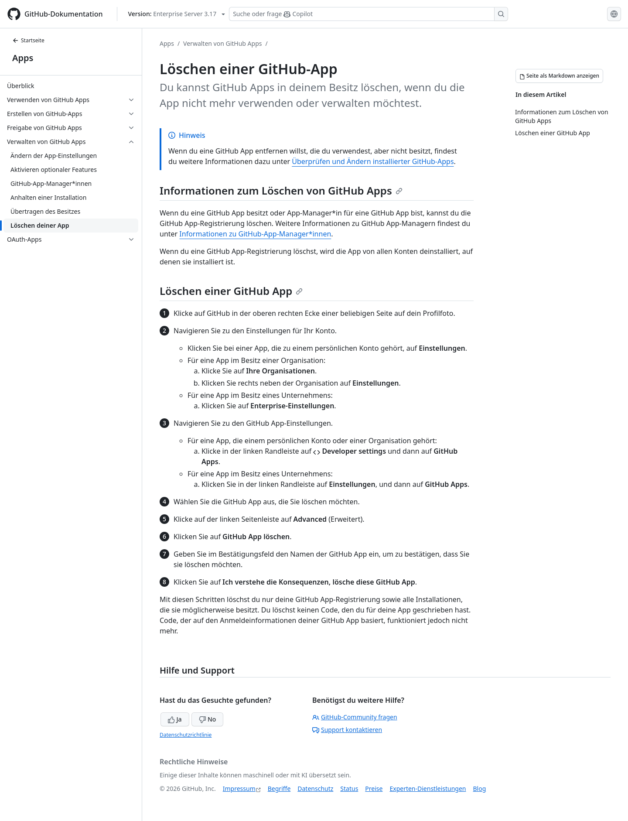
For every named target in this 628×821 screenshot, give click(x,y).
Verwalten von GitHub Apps (222, 43)
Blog (479, 788)
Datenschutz (315, 788)
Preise (373, 788)
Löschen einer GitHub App (231, 291)
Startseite (28, 40)
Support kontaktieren (347, 729)
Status (349, 788)
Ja (175, 719)
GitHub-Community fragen (354, 717)
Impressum (239, 788)
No (207, 719)
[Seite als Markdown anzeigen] (559, 76)
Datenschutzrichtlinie (186, 735)
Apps (22, 58)
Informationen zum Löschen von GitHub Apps (281, 190)
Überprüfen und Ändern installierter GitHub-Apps (373, 161)
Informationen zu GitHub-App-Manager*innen (255, 234)
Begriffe (279, 788)
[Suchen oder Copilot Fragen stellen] (368, 14)
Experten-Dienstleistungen (427, 788)
